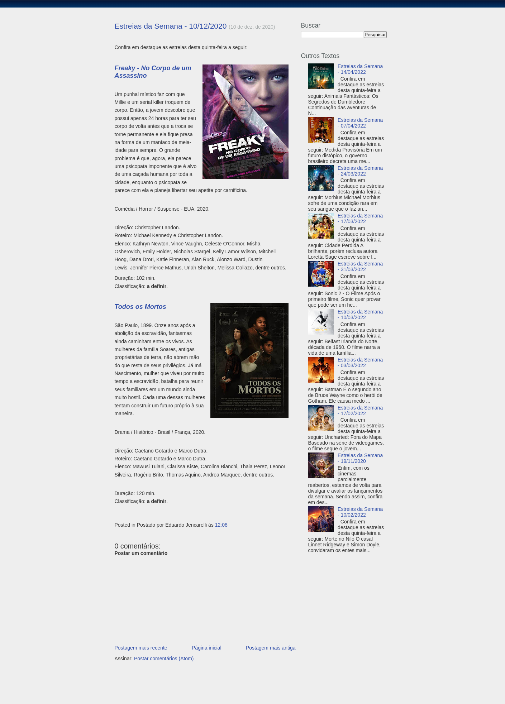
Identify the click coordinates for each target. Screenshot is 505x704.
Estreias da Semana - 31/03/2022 (360, 266)
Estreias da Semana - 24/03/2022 (360, 171)
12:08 (221, 525)
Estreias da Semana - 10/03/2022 (360, 314)
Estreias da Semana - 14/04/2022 (360, 69)
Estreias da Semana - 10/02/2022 (360, 512)
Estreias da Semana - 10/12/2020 (171, 26)
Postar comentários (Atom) (164, 658)
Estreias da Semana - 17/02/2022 (360, 410)
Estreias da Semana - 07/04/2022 (360, 123)
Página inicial (206, 648)
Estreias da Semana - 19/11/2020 (360, 458)
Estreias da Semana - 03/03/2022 (360, 362)
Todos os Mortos (140, 306)
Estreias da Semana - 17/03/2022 (360, 218)
